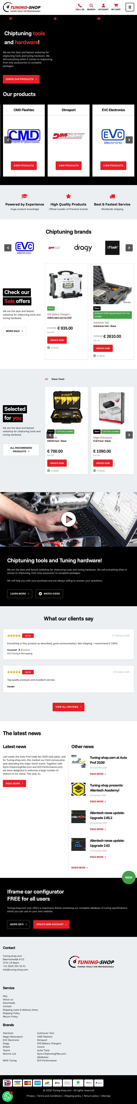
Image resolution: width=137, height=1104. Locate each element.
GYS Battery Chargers (49, 1043)
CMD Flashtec (44, 1036)
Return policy (91, 1095)
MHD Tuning (10, 1060)
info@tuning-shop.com (15, 969)
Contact (7, 1006)
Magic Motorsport (13, 1036)
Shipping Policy (11, 1013)
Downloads (9, 1002)
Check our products (20, 79)
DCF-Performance (47, 1060)
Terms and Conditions (49, 1095)
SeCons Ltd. (9, 1053)
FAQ (5, 996)
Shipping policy (72, 1095)
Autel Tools (43, 1050)
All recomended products (21, 449)
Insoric (41, 1046)
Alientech (8, 1033)
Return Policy (10, 1016)
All (46, 379)
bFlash (6, 1046)
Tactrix (6, 1050)
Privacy (31, 1095)
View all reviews (66, 706)
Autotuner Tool (45, 1033)
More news (78, 867)
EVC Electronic (11, 1040)
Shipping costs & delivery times (20, 1009)
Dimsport (42, 1040)
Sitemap (105, 1095)
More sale (13, 331)
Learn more (18, 593)
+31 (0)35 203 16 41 (14, 966)
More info (17, 924)
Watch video (52, 593)
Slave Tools (58, 379)
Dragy (6, 1043)
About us (8, 999)
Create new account (50, 924)
